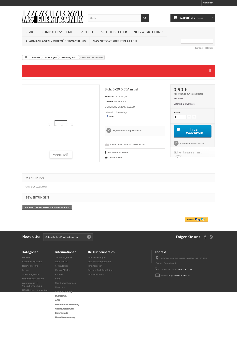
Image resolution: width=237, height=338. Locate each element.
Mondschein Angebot (33, 278)
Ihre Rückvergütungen (99, 261)
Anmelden (208, 2)
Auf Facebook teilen (118, 152)
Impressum (61, 296)
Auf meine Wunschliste (192, 143)
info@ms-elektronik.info (178, 275)
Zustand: (109, 101)
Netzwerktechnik (149, 32)
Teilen (110, 116)
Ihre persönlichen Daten (100, 270)
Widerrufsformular (64, 308)
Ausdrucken (116, 157)
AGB (57, 300)
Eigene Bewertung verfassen (127, 130)
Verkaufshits (61, 266)
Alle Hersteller (114, 32)
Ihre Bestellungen (97, 257)
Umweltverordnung (65, 317)
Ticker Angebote (30, 274)
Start (30, 32)
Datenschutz (61, 313)
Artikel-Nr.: (110, 96)
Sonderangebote (63, 257)
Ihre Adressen (95, 266)
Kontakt (199, 48)
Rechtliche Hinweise (65, 283)
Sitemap (209, 48)
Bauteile (86, 32)
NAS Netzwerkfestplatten (115, 41)
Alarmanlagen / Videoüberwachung (56, 41)
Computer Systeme (57, 32)
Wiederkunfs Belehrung (67, 304)
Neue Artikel (61, 261)
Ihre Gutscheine (96, 274)
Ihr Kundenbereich (101, 252)
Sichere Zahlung (63, 291)
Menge (177, 112)
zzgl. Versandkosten (193, 93)
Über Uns (60, 287)
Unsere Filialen (62, 270)
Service (26, 270)
